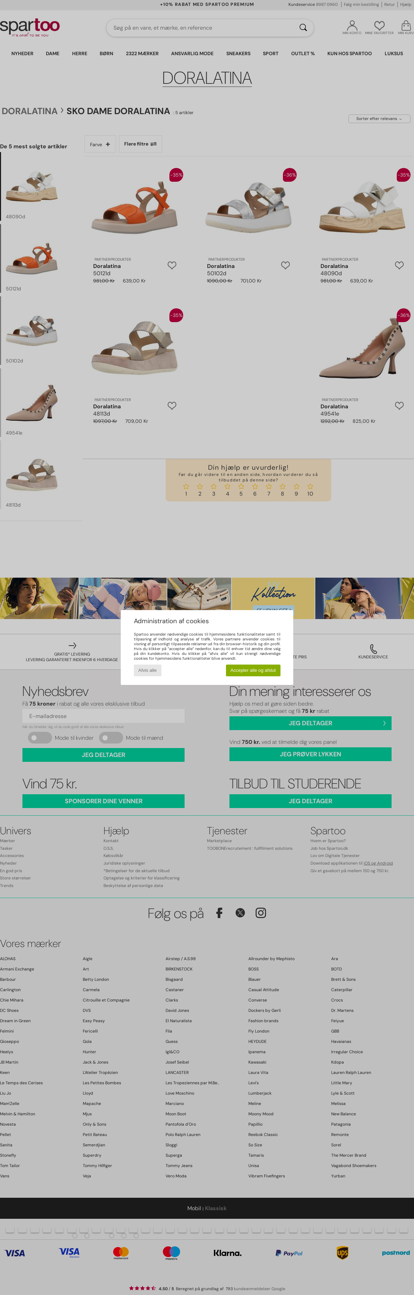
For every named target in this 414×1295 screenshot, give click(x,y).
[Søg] (303, 28)
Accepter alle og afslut (253, 670)
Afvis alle (147, 670)
